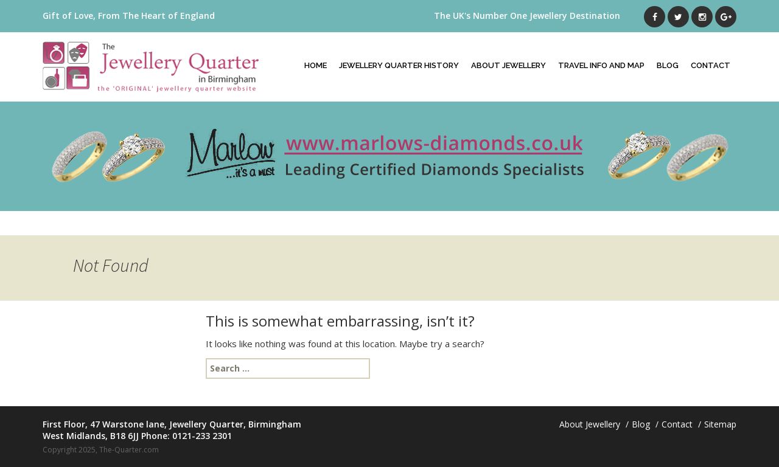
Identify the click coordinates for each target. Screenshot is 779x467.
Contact (710, 65)
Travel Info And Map (601, 65)
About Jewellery (508, 65)
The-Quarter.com (129, 450)
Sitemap (720, 424)
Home (315, 65)
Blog (668, 65)
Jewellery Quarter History (399, 65)
